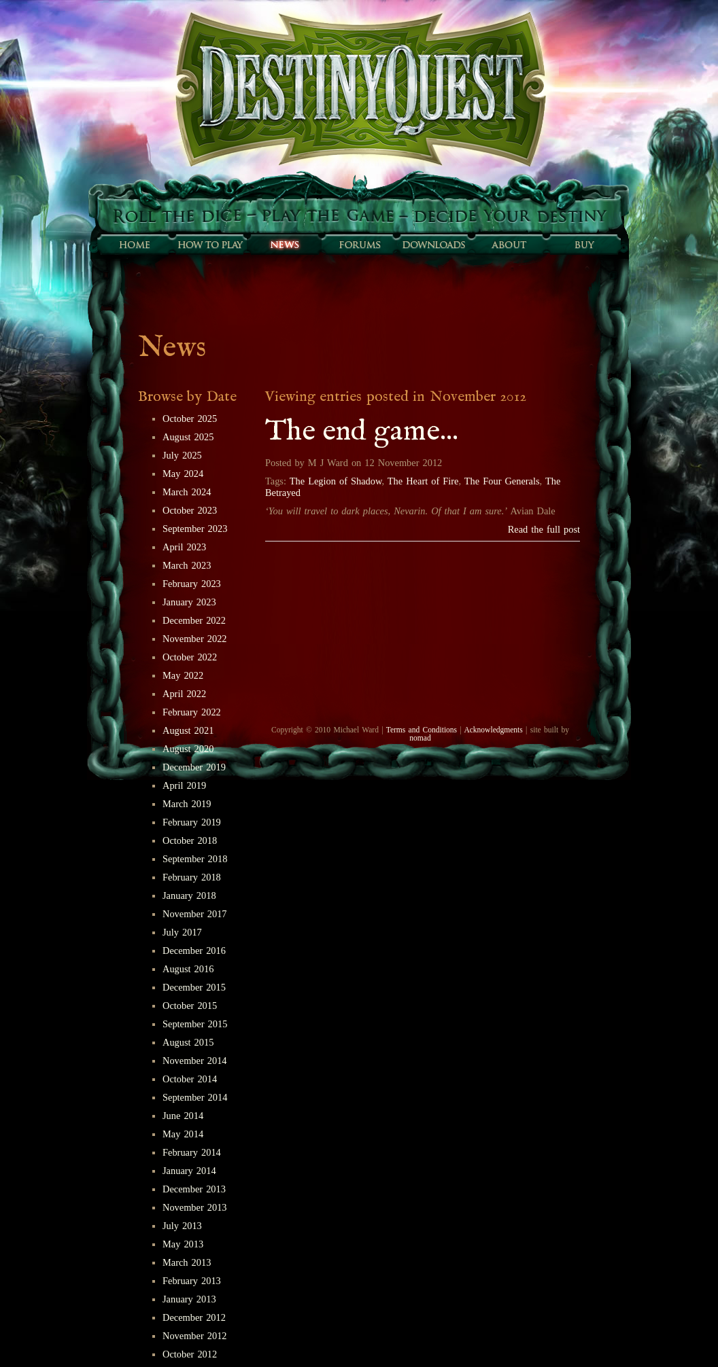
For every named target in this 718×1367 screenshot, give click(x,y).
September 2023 (195, 528)
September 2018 (195, 858)
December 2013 (194, 1189)
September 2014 (195, 1097)
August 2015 (188, 1042)
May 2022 (183, 675)
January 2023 (189, 602)
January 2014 (189, 1170)
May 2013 (183, 1244)
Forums (359, 244)
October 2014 (190, 1078)
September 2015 (195, 1023)
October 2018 (190, 840)
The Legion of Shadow (336, 481)
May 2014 (183, 1134)
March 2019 (187, 803)
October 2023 (190, 510)
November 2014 (195, 1060)
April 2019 (184, 785)
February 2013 (192, 1280)
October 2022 (190, 657)
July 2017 (182, 932)
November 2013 (195, 1207)
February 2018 (192, 877)
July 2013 (182, 1225)
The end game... (361, 431)
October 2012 (190, 1354)
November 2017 (195, 913)
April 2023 (184, 547)
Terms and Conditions (421, 730)
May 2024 (183, 473)
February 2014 (192, 1152)
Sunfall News (284, 244)
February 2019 (192, 822)
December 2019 (194, 767)
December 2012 (194, 1317)
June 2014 (183, 1115)
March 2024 (187, 491)
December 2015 (194, 987)
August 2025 (188, 436)
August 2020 (188, 748)
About (508, 244)
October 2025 (190, 418)
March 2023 (187, 565)
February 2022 (192, 712)
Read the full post (544, 529)
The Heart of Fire (423, 481)
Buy (583, 244)
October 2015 (190, 1005)
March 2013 (187, 1262)
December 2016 (194, 950)
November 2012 (195, 1335)
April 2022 (184, 693)
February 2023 (192, 583)
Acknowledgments (493, 730)
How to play (209, 244)
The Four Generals (502, 481)
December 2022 (194, 620)
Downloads (433, 244)
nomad (419, 738)
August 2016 (188, 968)
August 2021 (188, 730)
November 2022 (195, 638)
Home (134, 244)
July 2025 (182, 455)
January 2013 (189, 1299)
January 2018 (189, 895)
